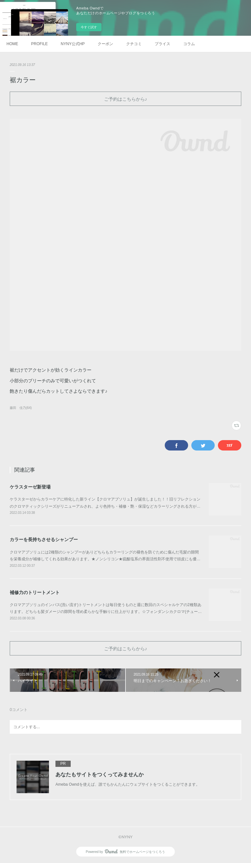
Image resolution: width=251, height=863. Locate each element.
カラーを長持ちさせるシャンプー (44, 539)
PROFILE (39, 44)
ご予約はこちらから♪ (125, 99)
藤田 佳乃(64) (21, 408)
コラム (189, 44)
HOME (12, 44)
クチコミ (134, 44)
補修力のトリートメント (35, 592)
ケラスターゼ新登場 (30, 486)
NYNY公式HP (73, 44)
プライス (162, 44)
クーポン (105, 44)
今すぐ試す (89, 27)
